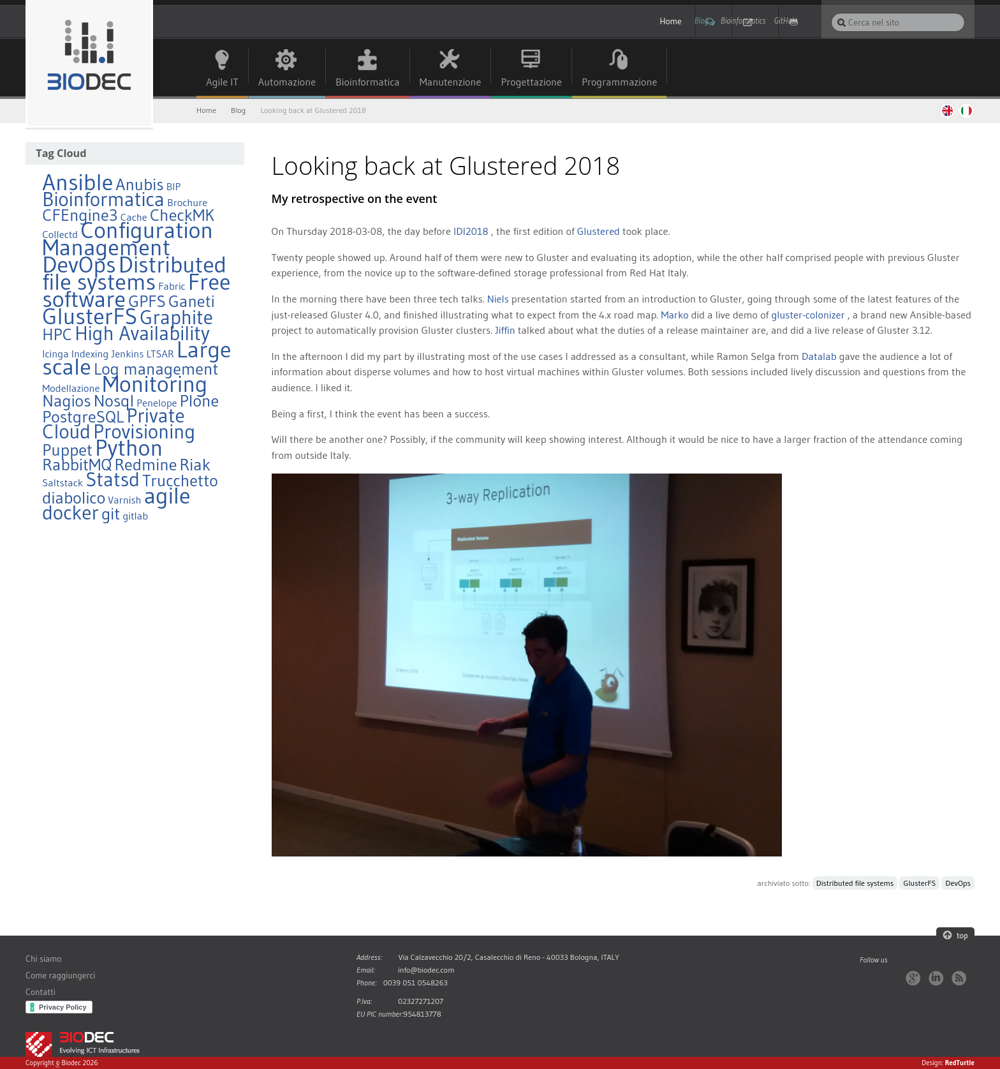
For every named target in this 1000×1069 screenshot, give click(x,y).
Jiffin (505, 330)
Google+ (913, 978)
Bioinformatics (716, 21)
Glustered (598, 231)
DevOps (958, 883)
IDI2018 (471, 231)
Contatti (40, 992)
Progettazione (531, 82)
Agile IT (222, 82)
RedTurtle (959, 1063)
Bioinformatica (367, 82)
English (946, 110)
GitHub (790, 21)
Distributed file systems (854, 883)
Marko (674, 314)
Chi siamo (44, 959)
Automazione (287, 82)
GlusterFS (920, 883)
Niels (498, 299)
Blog (645, 21)
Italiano (966, 110)
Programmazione (620, 82)
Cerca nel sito (830, 12)
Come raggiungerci (60, 976)
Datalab (819, 356)
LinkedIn (936, 978)
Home (588, 21)
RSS (959, 978)
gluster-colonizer (807, 314)
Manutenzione (451, 82)
